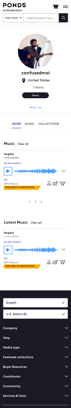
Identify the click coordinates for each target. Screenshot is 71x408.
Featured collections (35, 357)
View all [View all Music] (23, 144)
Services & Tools (35, 396)
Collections (48, 124)
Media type (35, 347)
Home (16, 124)
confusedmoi (11, 158)
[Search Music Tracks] (41, 17)
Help (35, 338)
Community (35, 386)
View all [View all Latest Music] (36, 222)
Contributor (35, 376)
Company (35, 328)
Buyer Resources (35, 367)
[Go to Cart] (55, 7)
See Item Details (13, 163)
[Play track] (8, 171)
